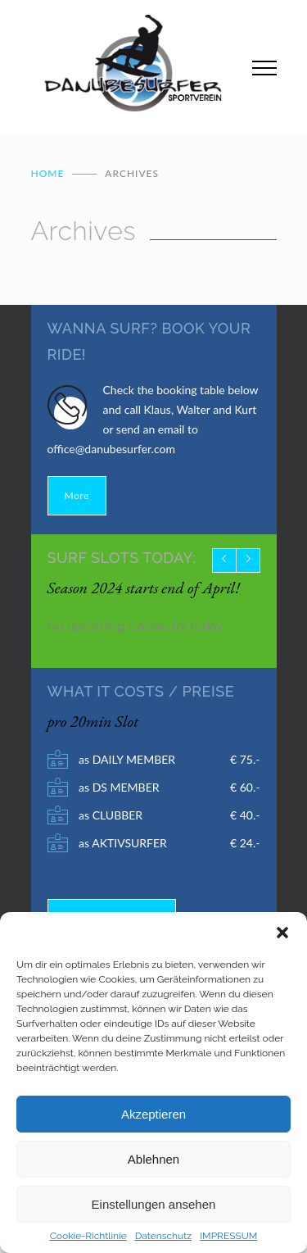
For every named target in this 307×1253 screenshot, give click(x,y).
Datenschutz (163, 1236)
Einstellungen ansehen (154, 1204)
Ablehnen (153, 1159)
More (77, 495)
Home (48, 173)
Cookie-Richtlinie (88, 1236)
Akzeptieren (153, 1114)
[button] (282, 932)
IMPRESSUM (228, 1236)
